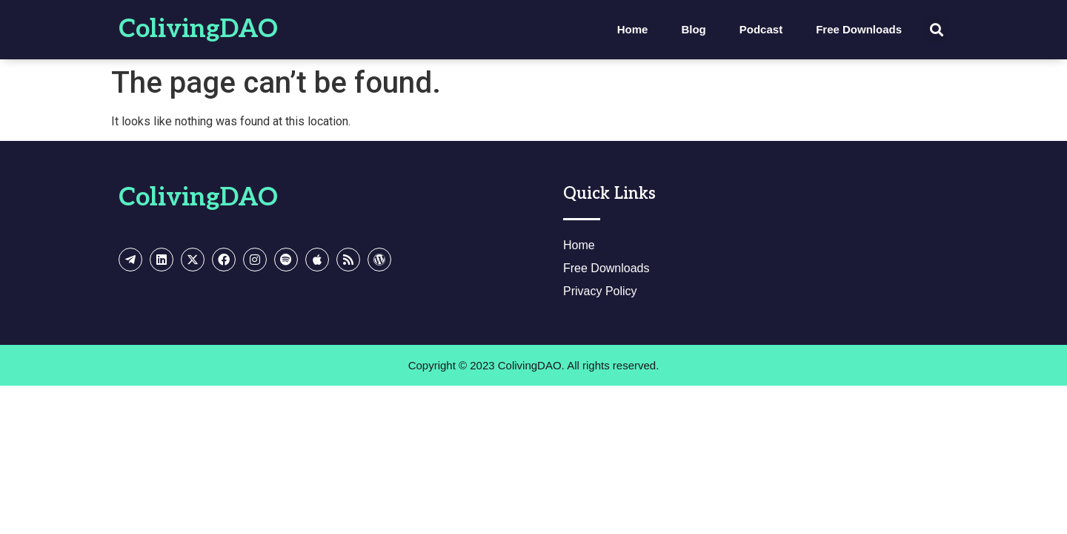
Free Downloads (859, 29)
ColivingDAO (198, 29)
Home (632, 29)
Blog (693, 29)
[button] (936, 30)
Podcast (760, 29)
